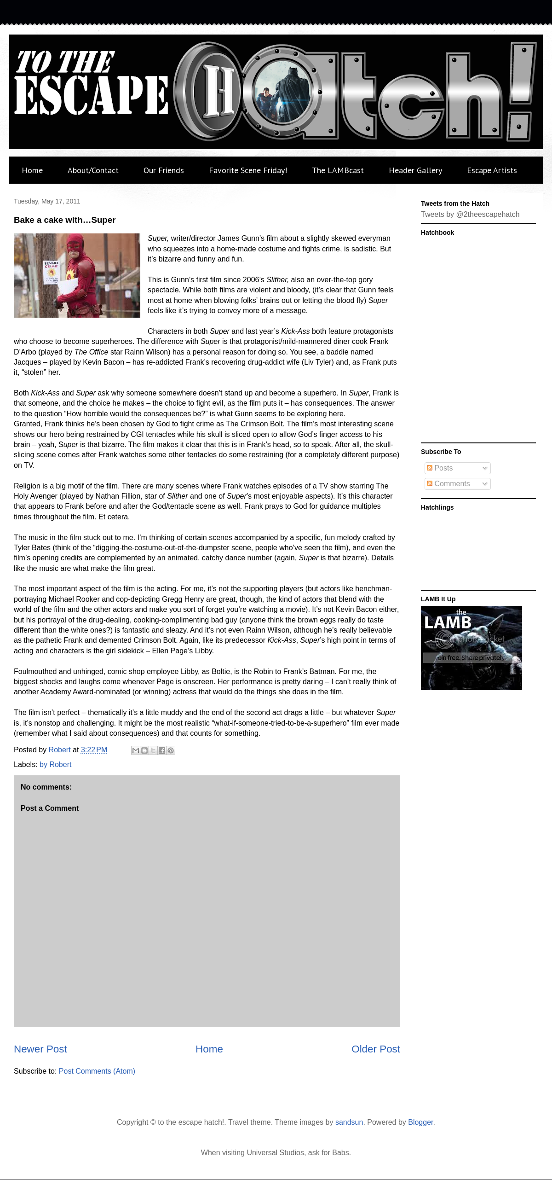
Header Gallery (415, 170)
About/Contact (93, 170)
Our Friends (164, 170)
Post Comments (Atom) (97, 1071)
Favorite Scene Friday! (248, 170)
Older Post (375, 1049)
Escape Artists (492, 170)
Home (32, 170)
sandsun (349, 1122)
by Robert (55, 764)
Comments (448, 484)
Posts (440, 468)
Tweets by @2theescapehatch (470, 214)
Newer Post (40, 1049)
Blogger (420, 1122)
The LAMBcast (338, 170)
